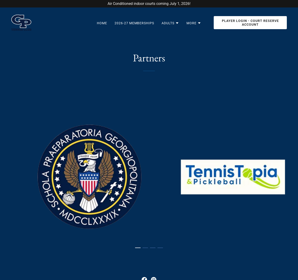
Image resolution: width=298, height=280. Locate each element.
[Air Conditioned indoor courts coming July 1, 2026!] (149, 4)
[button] (170, 23)
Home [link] (102, 23)
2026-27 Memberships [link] (134, 23)
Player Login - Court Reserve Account (250, 22)
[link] (21, 22)
